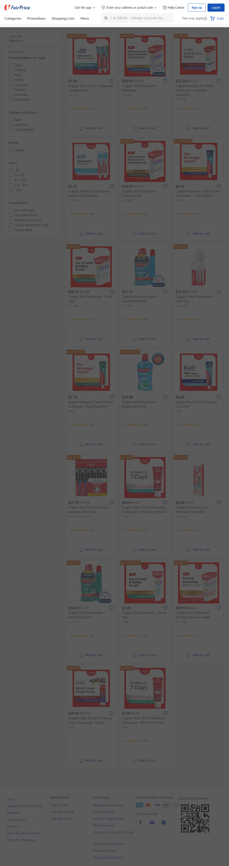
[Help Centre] (173, 8)
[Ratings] (82, 109)
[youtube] (152, 825)
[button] (205, 19)
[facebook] (140, 825)
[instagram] (163, 825)
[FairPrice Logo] (17, 7)
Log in (216, 7)
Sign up (197, 7)
